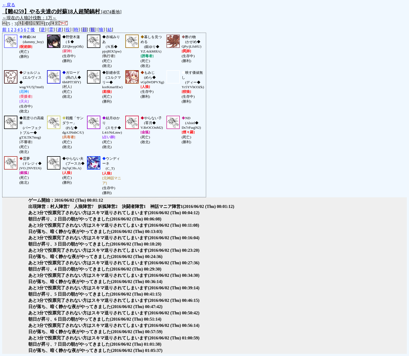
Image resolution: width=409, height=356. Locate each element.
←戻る (8, 4)
